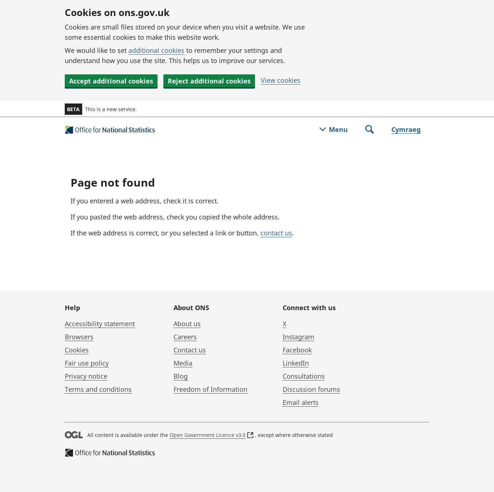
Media (183, 363)
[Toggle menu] (333, 130)
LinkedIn (296, 363)
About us (187, 323)
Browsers (79, 336)
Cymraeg (406, 129)
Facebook (297, 349)
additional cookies (156, 50)
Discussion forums (311, 389)
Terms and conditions (98, 389)
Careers (185, 336)
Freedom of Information (210, 389)
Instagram (298, 336)
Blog (181, 376)
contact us (276, 233)
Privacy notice (86, 376)
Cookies (77, 349)
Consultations (304, 376)
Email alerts (301, 402)
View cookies (280, 80)
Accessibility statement (100, 323)
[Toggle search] (369, 130)
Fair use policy (87, 363)
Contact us (190, 349)
